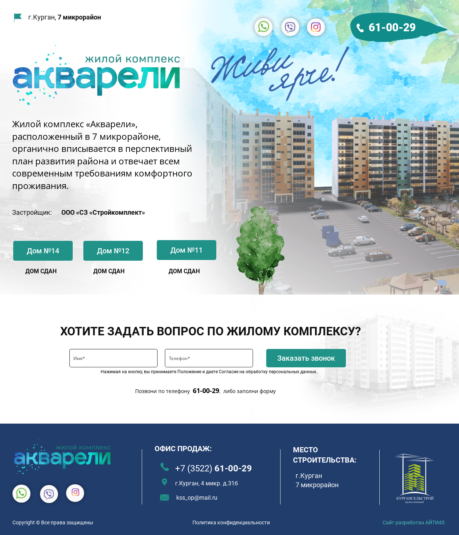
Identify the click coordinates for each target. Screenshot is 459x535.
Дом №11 (186, 250)
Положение (189, 371)
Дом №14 (43, 250)
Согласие (228, 371)
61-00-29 (392, 27)
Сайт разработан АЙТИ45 (414, 522)
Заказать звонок (306, 358)
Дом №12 (113, 250)
